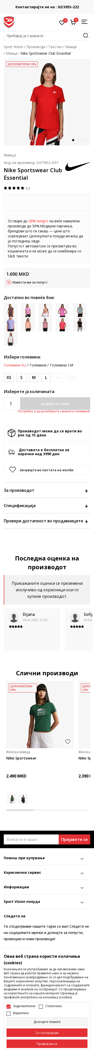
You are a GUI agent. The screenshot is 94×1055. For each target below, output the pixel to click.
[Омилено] (62, 22)
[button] (47, 36)
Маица (11, 53)
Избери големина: (22, 357)
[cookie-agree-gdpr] (47, 1032)
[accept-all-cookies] (47, 1043)
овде (35, 241)
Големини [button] (38, 365)
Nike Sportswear (21, 757)
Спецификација (46, 505)
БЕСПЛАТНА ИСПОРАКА (41, 3)
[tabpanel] (47, 102)
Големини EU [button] (15, 365)
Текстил (55, 46)
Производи (35, 46)
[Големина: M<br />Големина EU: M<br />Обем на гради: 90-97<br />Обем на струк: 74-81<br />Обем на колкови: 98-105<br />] (34, 377)
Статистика (53, 1006)
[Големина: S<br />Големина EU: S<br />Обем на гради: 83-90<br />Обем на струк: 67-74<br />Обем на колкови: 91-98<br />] (21, 377)
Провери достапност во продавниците (46, 521)
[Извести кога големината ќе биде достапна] (58, 377)
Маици (71, 46)
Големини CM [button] (61, 365)
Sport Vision (13, 46)
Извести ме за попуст (30, 282)
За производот (46, 490)
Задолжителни (24, 1006)
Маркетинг (21, 1013)
